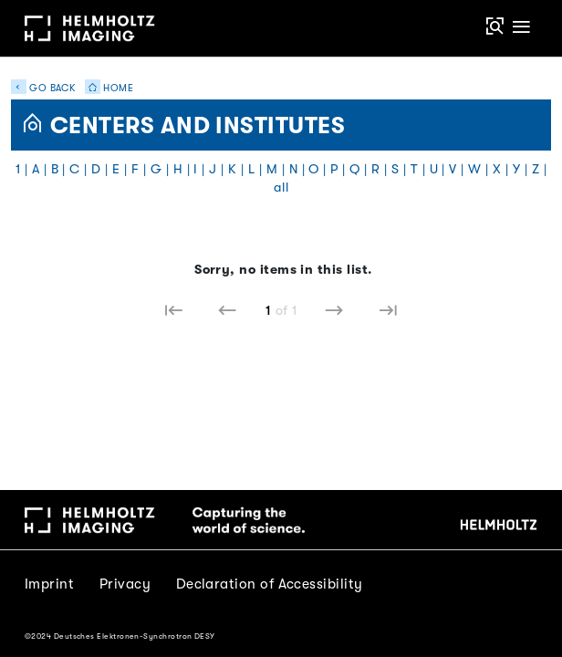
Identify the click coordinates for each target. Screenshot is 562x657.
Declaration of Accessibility (269, 584)
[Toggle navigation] (521, 27)
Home (105, 88)
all (281, 187)
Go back (43, 88)
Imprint (49, 584)
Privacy (125, 584)
